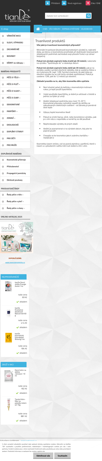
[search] (88, 15)
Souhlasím (62, 455)
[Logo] (18, 15)
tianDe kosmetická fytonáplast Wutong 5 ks (20, 336)
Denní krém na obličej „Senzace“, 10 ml (20, 373)
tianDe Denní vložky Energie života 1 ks (20, 284)
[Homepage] (38, 29)
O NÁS (45, 29)
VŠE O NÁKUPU (54, 29)
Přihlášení (55, 3)
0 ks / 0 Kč (95, 3)
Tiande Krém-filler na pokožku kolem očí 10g (20, 402)
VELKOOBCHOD (87, 29)
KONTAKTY (42, 35)
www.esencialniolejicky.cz (15, 262)
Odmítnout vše (43, 455)
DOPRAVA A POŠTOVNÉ (70, 29)
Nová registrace (74, 3)
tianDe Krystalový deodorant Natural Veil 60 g (20, 311)
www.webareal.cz (29, 440)
